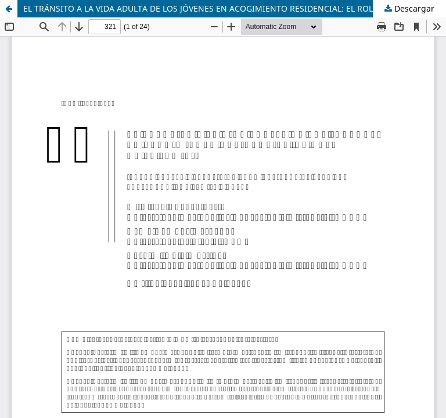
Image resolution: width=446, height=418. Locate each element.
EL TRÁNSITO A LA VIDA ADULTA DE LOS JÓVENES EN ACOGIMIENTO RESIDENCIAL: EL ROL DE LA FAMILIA (227, 8)
